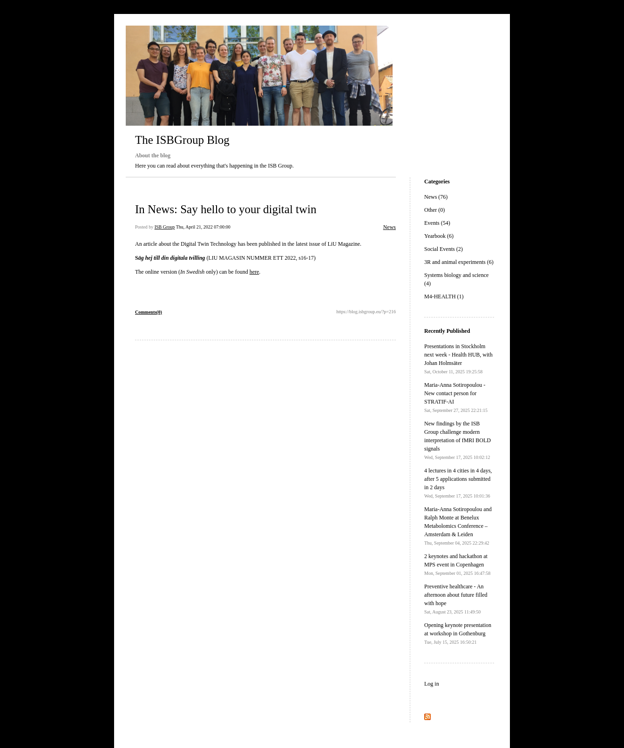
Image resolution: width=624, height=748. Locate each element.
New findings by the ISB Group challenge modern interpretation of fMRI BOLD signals (457, 440)
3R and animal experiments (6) (459, 262)
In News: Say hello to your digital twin (226, 209)
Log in (431, 684)
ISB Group (165, 226)
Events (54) (437, 223)
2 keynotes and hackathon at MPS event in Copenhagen (457, 564)
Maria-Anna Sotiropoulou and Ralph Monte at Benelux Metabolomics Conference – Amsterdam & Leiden (458, 526)
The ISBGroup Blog (182, 140)
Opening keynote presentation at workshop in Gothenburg (457, 633)
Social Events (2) (443, 249)
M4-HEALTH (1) (444, 296)
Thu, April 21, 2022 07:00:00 (203, 226)
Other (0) (434, 210)
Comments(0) (148, 312)
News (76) (436, 197)
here (254, 272)
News (389, 227)
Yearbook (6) (439, 236)
